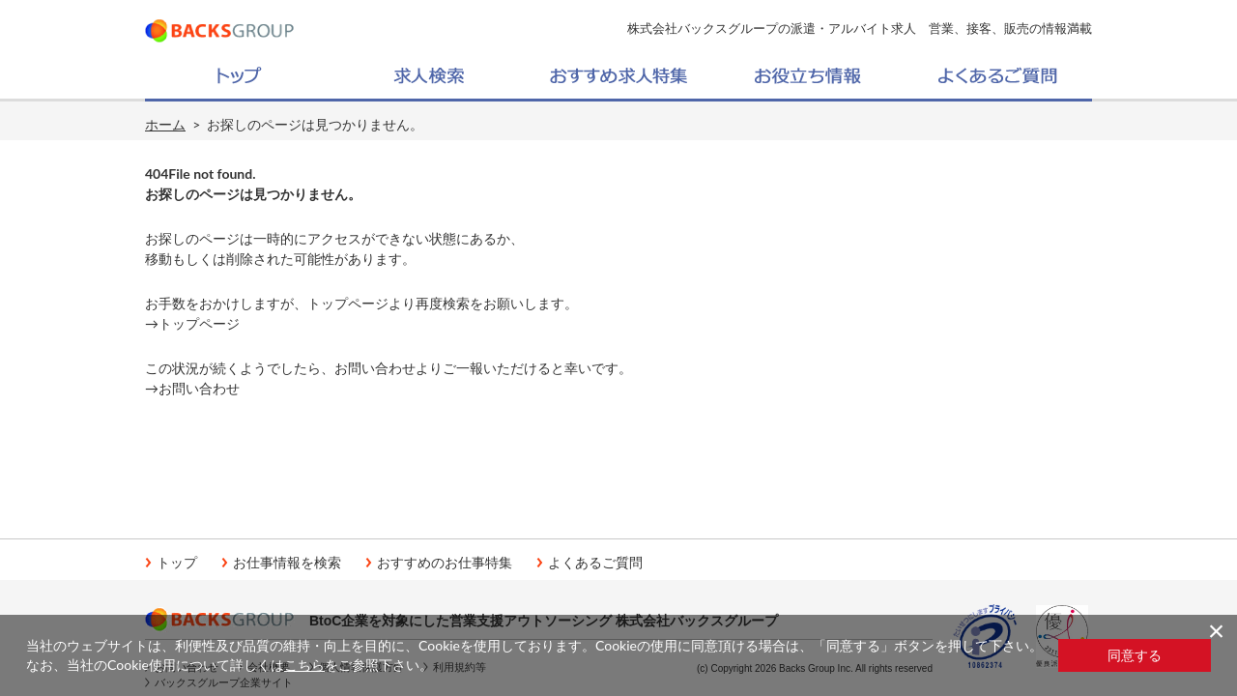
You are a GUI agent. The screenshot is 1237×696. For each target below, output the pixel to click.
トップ (177, 562)
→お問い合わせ (192, 388)
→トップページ (192, 323)
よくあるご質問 (595, 562)
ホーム (165, 124)
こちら (304, 664)
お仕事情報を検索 (287, 562)
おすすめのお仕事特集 (444, 562)
